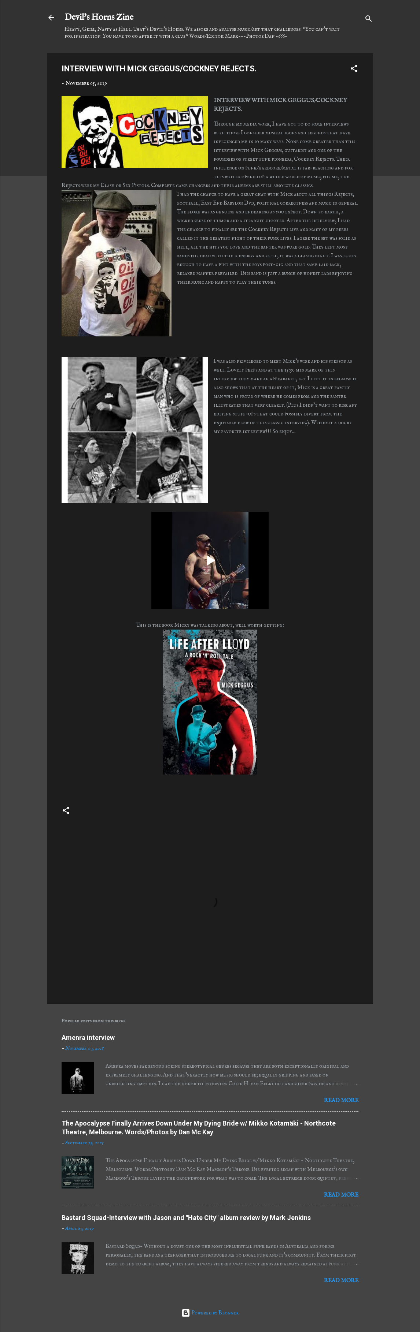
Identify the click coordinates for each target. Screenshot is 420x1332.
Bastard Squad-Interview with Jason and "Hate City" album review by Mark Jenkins (186, 1217)
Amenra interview (88, 1037)
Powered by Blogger (210, 1312)
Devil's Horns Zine (99, 17)
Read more (341, 1100)
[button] (354, 70)
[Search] (368, 20)
